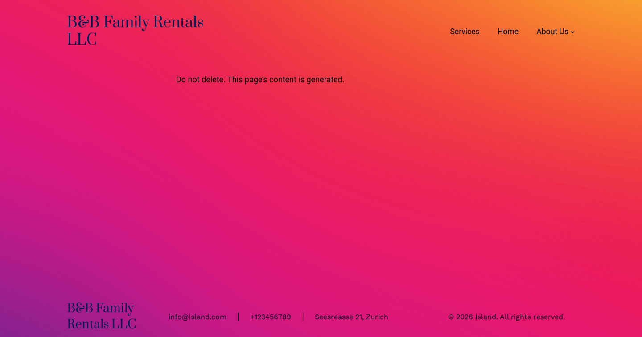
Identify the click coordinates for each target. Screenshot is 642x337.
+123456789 (270, 317)
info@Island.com (197, 317)
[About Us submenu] (572, 31)
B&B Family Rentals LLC (135, 31)
